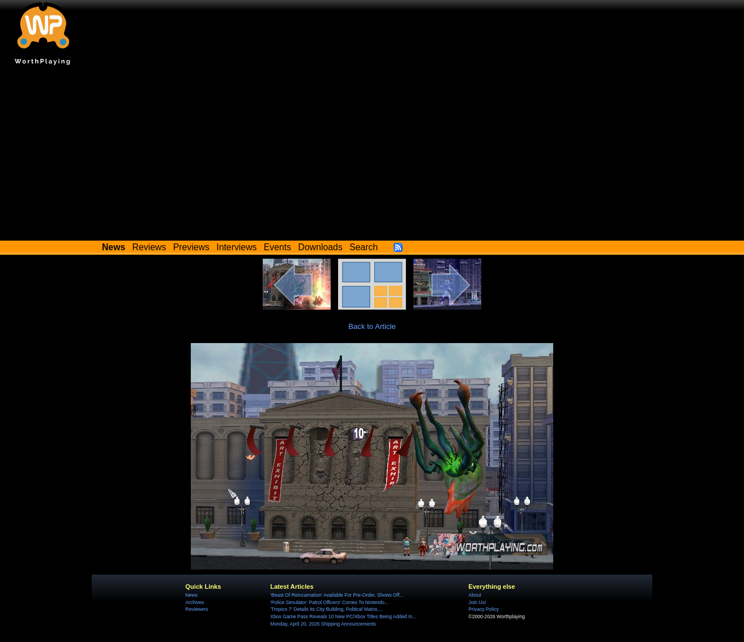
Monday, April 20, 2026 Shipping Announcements (323, 624)
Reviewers (196, 609)
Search (363, 247)
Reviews (149, 247)
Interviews (236, 247)
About (474, 595)
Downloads (320, 247)
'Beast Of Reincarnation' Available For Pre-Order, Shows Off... (336, 595)
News (191, 595)
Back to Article (372, 326)
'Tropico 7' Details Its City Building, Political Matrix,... (326, 609)
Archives (194, 602)
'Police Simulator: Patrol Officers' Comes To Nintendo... (329, 602)
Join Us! (477, 602)
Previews (191, 247)
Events (277, 247)
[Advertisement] (372, 155)
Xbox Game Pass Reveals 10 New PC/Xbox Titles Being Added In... (343, 616)
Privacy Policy (483, 609)
